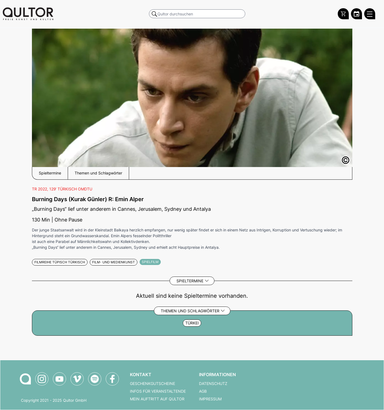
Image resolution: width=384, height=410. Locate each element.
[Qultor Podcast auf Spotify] (94, 379)
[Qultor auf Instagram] (41, 379)
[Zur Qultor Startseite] (28, 13)
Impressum (210, 399)
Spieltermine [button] (50, 173)
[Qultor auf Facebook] (112, 379)
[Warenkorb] (343, 13)
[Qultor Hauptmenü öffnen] (369, 13)
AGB (203, 391)
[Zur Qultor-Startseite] (25, 378)
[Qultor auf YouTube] (59, 379)
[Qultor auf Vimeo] (77, 379)
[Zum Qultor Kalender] (356, 13)
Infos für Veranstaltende (158, 391)
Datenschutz (213, 383)
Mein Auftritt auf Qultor (157, 399)
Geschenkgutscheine (152, 383)
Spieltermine (189, 280)
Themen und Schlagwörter (190, 310)
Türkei (192, 323)
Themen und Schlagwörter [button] (98, 173)
